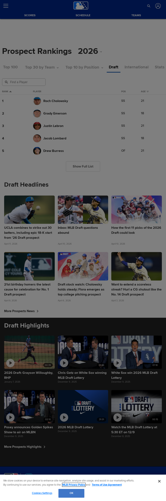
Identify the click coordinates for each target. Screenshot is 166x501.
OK (71, 493)
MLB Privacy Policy (73, 484)
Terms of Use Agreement (107, 484)
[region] (83, 488)
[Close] (159, 481)
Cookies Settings (42, 493)
